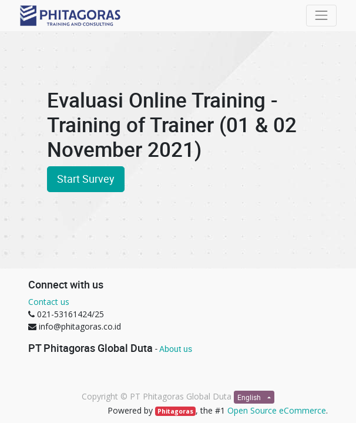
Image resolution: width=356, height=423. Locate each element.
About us (175, 348)
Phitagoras (175, 411)
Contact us (48, 301)
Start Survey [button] (86, 179)
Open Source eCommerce (276, 410)
